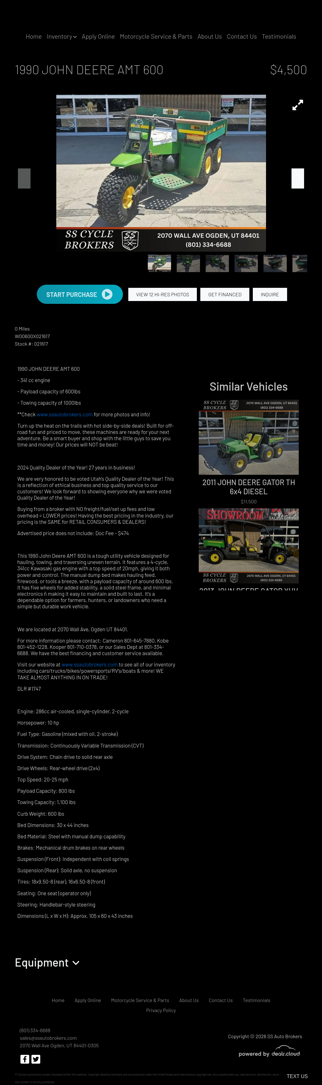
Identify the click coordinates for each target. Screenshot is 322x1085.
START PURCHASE (79, 294)
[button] (61, 36)
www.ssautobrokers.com (65, 414)
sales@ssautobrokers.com (48, 1038)
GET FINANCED (225, 294)
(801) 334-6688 (35, 1030)
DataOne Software (111, 1074)
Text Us (297, 1076)
